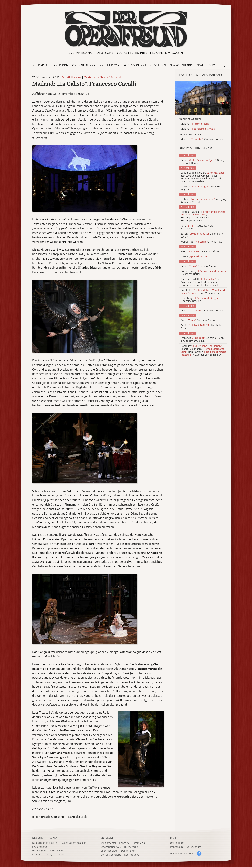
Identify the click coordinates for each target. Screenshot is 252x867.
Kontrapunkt (135, 65)
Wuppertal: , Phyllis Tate (201, 241)
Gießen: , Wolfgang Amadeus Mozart (203, 201)
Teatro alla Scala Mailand (102, 77)
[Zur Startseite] (126, 29)
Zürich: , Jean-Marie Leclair (202, 235)
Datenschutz (193, 846)
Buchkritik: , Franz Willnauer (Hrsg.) (203, 292)
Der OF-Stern (128, 850)
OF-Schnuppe (181, 65)
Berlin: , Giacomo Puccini (198, 266)
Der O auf (182, 853)
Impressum (177, 846)
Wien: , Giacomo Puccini (198, 320)
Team (200, 65)
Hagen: (196, 256)
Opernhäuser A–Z (111, 846)
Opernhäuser (84, 65)
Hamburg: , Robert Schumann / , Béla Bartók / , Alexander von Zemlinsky (203, 350)
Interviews (139, 843)
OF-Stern (158, 65)
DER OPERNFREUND (44, 837)
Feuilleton (109, 65)
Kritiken (61, 65)
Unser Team (177, 842)
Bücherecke (131, 846)
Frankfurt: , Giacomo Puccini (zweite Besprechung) (202, 339)
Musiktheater (71, 77)
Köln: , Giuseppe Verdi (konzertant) (197, 227)
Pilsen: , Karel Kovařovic (200, 251)
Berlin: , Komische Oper (201, 327)
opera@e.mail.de (54, 854)
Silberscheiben (109, 850)
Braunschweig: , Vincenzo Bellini (203, 273)
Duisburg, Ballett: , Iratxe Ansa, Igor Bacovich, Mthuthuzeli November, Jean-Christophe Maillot (202, 282)
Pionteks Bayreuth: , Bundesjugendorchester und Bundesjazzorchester (203, 216)
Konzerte (124, 843)
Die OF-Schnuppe (111, 854)
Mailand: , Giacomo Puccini (202, 310)
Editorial (41, 65)
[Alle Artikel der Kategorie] (203, 98)
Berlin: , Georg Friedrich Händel (202, 162)
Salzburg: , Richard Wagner (200, 188)
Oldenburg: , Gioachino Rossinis (200, 300)
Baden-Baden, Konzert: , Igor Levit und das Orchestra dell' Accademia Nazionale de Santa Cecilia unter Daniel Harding (203, 177)
